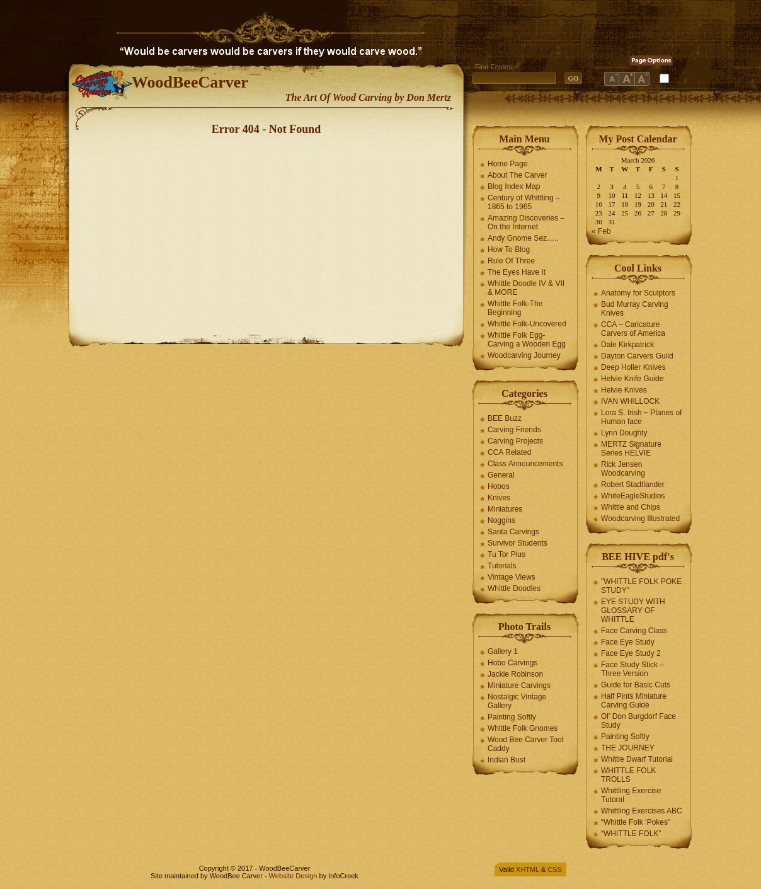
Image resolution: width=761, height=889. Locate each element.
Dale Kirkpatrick (627, 344)
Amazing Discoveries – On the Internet (526, 222)
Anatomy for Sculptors (638, 293)
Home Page (507, 163)
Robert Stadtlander (633, 484)
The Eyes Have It (517, 272)
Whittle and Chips (630, 507)
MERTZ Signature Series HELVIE (631, 448)
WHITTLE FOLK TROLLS (628, 775)
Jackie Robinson (515, 674)
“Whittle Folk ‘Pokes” (635, 822)
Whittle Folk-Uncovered (527, 323)
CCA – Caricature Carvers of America (633, 329)
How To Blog (509, 249)
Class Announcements (525, 463)
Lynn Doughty (624, 432)
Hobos (499, 486)
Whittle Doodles (514, 588)
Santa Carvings (513, 531)
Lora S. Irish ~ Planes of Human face (641, 417)
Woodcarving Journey (524, 355)
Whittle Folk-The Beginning (515, 308)
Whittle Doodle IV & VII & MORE (526, 288)
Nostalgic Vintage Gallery (517, 701)
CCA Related (509, 452)
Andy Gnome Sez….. (523, 238)
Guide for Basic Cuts (635, 684)
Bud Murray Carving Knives (634, 309)
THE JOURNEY (628, 747)
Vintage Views (511, 577)
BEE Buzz (505, 418)
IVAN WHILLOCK (630, 401)
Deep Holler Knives (633, 367)
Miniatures (505, 509)
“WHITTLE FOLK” (631, 833)
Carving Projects (515, 441)
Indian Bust (506, 759)
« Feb (601, 231)
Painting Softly (512, 717)
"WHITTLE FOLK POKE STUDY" (641, 586)
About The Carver (517, 175)
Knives (499, 497)
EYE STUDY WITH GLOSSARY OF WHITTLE (633, 610)
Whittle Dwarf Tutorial (637, 759)
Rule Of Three (511, 260)
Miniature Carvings (519, 685)
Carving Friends (514, 429)
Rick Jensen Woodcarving (623, 469)
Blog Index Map (514, 186)
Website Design (293, 876)
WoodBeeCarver (190, 82)
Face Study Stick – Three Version (632, 669)
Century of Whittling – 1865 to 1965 (524, 202)
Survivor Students (517, 543)
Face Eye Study (628, 642)
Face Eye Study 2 (631, 653)
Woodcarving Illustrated (640, 518)
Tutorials (502, 565)
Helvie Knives (624, 390)
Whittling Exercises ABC (641, 810)
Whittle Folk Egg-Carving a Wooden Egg (527, 339)
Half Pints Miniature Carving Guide (634, 700)
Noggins (501, 520)
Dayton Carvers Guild (637, 356)
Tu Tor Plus (506, 554)
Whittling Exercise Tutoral (631, 795)
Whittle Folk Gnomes (523, 728)
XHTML (527, 869)
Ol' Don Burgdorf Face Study (638, 721)
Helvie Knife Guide (632, 378)
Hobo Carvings (512, 662)
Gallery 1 (503, 651)
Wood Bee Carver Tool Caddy (525, 744)
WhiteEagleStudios (633, 495)
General (501, 475)
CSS (554, 869)
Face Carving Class (634, 630)
